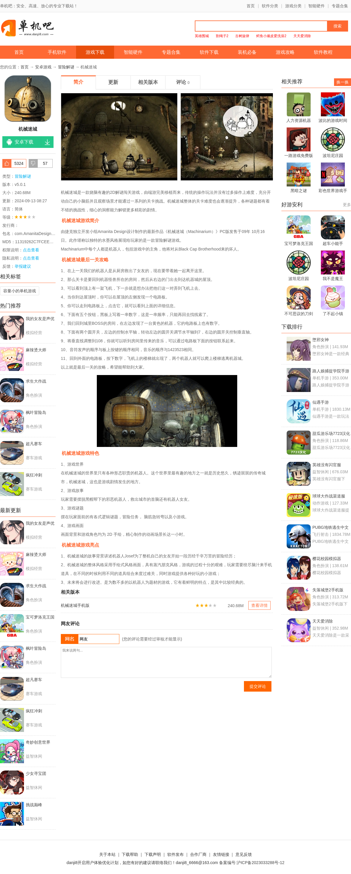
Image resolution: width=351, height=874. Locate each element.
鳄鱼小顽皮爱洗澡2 (271, 36)
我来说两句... (166, 662)
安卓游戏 (43, 67)
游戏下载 (95, 52)
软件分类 (270, 6)
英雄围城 (202, 36)
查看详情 (259, 605)
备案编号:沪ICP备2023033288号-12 (251, 862)
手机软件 (57, 52)
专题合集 (340, 6)
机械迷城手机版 (75, 605)
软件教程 (323, 52)
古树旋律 (242, 36)
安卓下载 (24, 141)
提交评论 (258, 686)
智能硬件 (316, 6)
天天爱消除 (302, 36)
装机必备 (247, 52)
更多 (347, 204)
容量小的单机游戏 (19, 291)
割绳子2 (222, 36)
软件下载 (209, 52)
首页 (251, 6)
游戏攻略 (285, 52)
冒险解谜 (66, 67)
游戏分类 (293, 6)
